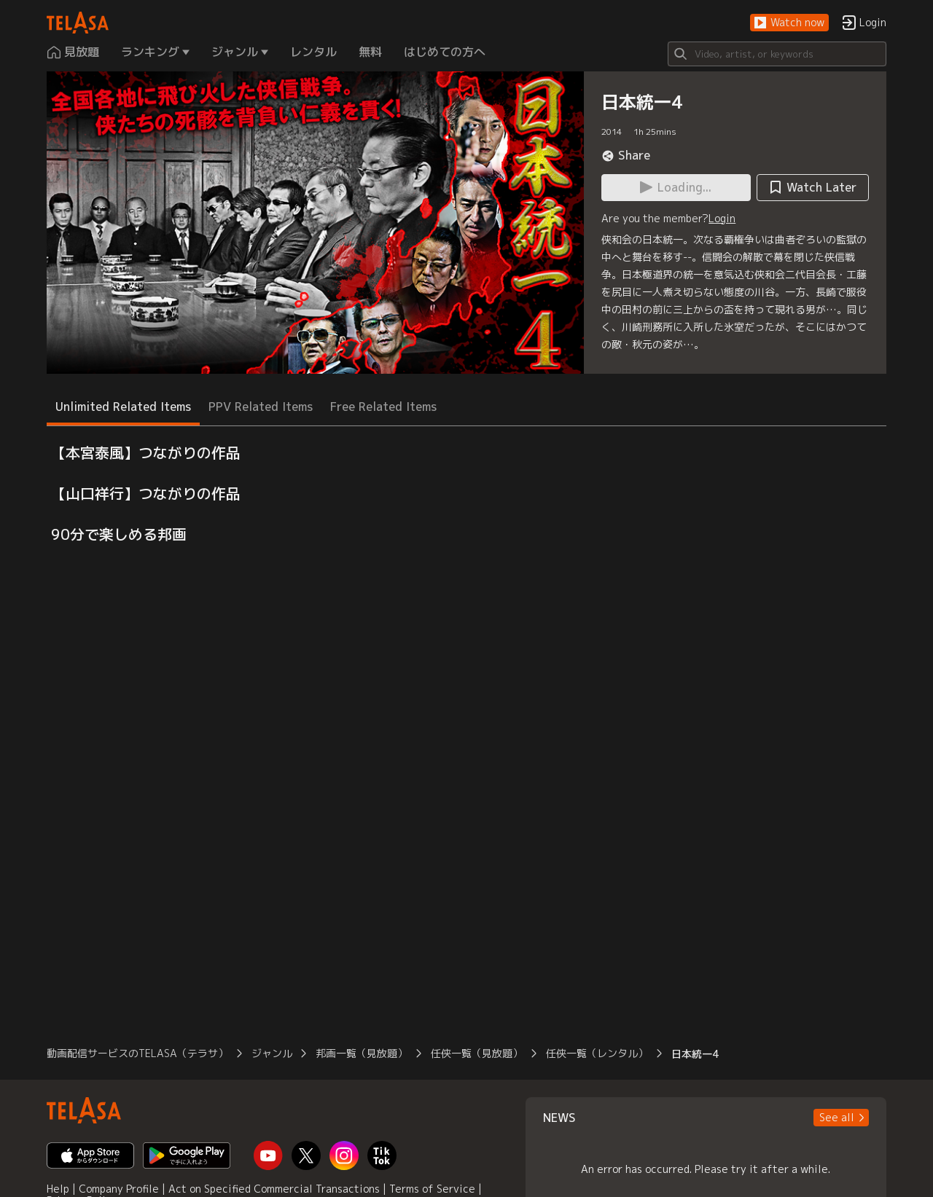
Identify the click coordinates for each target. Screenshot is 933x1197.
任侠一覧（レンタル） (597, 1053)
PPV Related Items (260, 407)
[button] (789, 23)
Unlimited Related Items (123, 407)
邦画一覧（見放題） (361, 1053)
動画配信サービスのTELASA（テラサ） (137, 1053)
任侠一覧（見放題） (477, 1053)
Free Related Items (383, 407)
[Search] (777, 54)
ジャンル (271, 1053)
